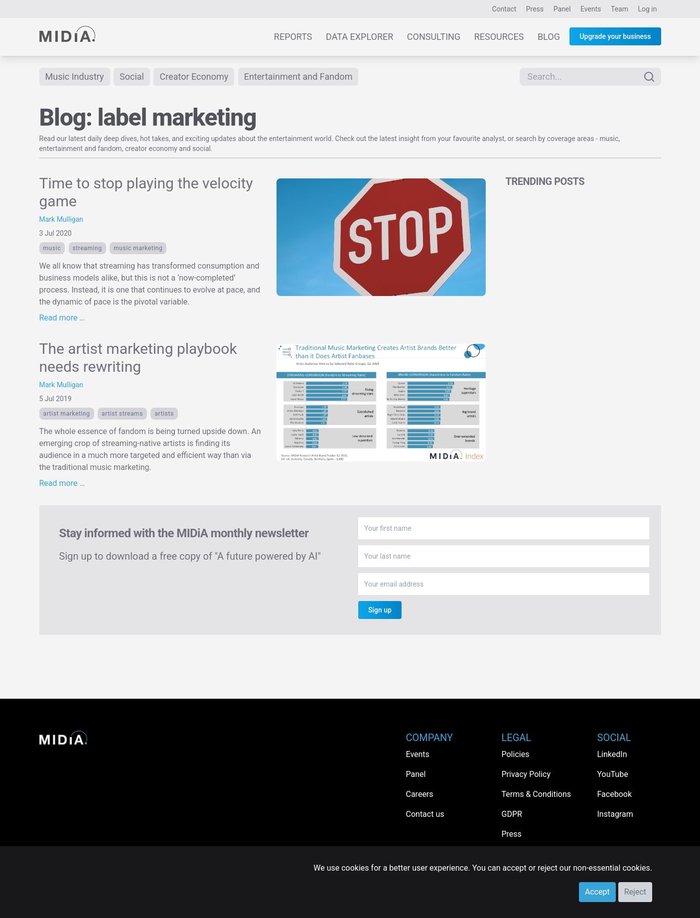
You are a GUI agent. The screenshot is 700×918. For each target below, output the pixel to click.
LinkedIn (612, 754)
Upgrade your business (615, 36)
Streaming (87, 248)
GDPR (512, 814)
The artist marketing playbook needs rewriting (138, 357)
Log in (647, 9)
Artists (163, 413)
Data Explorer (359, 36)
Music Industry (74, 76)
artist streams (122, 413)
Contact (504, 9)
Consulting (433, 36)
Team (619, 9)
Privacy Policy (526, 774)
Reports (293, 36)
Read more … (62, 317)
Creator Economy (193, 76)
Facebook (614, 794)
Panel (562, 9)
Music (52, 248)
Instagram (615, 814)
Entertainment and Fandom (298, 76)
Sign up (380, 610)
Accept (597, 892)
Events (590, 9)
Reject (635, 892)
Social (132, 76)
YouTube (612, 774)
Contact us (425, 814)
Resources (499, 36)
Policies (516, 754)
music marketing (138, 248)
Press (535, 9)
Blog (549, 36)
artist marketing (66, 413)
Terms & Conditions (536, 794)
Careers (419, 794)
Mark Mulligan (61, 219)
